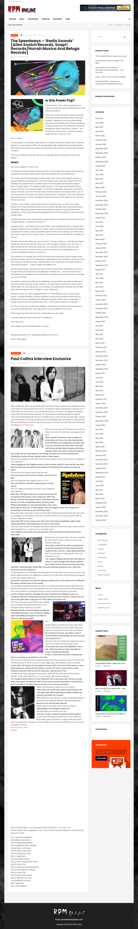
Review (14, 35)
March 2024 (100, 239)
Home (110, 25)
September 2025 (101, 162)
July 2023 (99, 274)
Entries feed (102, 599)
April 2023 (99, 287)
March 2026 (100, 136)
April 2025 (99, 183)
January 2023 (100, 300)
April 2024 (99, 235)
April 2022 (99, 339)
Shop (67, 19)
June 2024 (99, 226)
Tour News (102, 570)
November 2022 (101, 308)
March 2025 (100, 187)
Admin (15, 57)
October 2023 (100, 261)
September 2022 (101, 317)
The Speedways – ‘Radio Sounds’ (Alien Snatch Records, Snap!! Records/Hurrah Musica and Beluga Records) (45, 46)
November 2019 (101, 464)
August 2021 (100, 373)
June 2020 (99, 434)
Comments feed (104, 603)
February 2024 (101, 244)
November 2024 (101, 205)
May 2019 (99, 490)
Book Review (103, 540)
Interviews (57, 19)
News (22, 19)
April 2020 (99, 442)
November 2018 (101, 516)
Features (46, 19)
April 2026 (99, 131)
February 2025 (101, 192)
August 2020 (100, 425)
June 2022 (99, 330)
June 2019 (99, 486)
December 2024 (101, 200)
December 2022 (101, 304)
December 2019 (101, 460)
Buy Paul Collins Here (19, 727)
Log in (100, 595)
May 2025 (99, 179)
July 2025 (99, 170)
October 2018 (100, 520)
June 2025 (99, 174)
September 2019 (101, 473)
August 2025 (100, 166)
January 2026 (100, 144)
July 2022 (99, 326)
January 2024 (100, 248)
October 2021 (100, 365)
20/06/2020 (24, 57)
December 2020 (101, 408)
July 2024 (99, 222)
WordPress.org (104, 608)
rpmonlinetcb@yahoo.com (16, 1)
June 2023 (99, 278)
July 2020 (99, 429)
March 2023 (100, 291)
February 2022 (101, 347)
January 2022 (100, 352)
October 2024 (100, 209)
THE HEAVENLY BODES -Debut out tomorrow (111, 56)
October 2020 (100, 416)
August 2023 (100, 270)
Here (29, 335)
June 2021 (99, 382)
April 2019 (99, 494)
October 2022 (100, 313)
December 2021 (101, 356)
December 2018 (101, 511)
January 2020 (100, 455)
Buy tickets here (65, 828)
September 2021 (101, 369)
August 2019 (100, 477)
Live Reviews (33, 19)
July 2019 (99, 481)
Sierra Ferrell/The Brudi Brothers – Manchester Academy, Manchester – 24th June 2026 (109, 70)
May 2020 (99, 438)
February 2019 (101, 503)
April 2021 (99, 390)
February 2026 (101, 140)
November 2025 (101, 153)
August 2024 (100, 218)
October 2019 (100, 468)
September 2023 (101, 265)
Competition (102, 544)
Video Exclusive (104, 575)
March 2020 (100, 447)
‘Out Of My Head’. (27, 425)
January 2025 (100, 196)
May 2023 (99, 282)
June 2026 (99, 123)
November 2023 (101, 257)
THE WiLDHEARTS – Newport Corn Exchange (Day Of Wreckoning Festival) (109, 83)
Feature (101, 549)
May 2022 (99, 334)
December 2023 (101, 252)
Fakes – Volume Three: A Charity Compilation (110, 77)
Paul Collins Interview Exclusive (41, 358)
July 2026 (99, 118)
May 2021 (99, 386)
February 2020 (101, 451)
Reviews (12, 19)
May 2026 (99, 127)
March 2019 (100, 498)
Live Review (102, 557)
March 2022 (100, 343)
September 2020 (101, 421)
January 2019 (100, 507)
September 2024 (101, 213)
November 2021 (101, 360)
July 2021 (99, 378)
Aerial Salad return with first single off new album (109, 62)
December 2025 (101, 149)
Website (14, 730)
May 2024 (99, 231)
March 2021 (100, 395)
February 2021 (101, 399)
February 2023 (101, 295)
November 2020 (101, 412)
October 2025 (100, 157)
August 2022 (100, 321)
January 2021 (100, 403)
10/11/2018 (24, 363)
